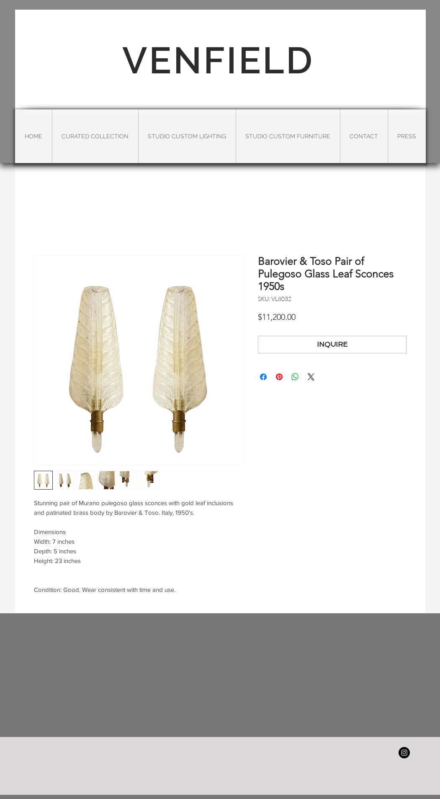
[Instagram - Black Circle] (404, 752)
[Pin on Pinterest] (279, 377)
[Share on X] (311, 377)
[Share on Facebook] (263, 377)
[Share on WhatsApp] (295, 377)
